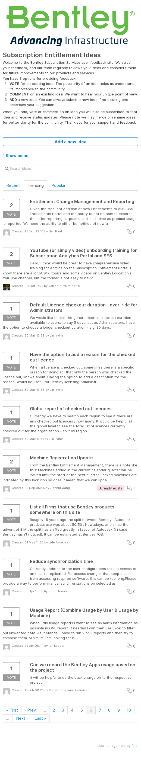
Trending (35, 185)
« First (12, 710)
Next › (22, 718)
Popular (58, 185)
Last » (40, 718)
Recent (13, 185)
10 (129, 710)
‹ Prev (30, 710)
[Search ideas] (70, 168)
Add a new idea (70, 141)
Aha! (134, 746)
